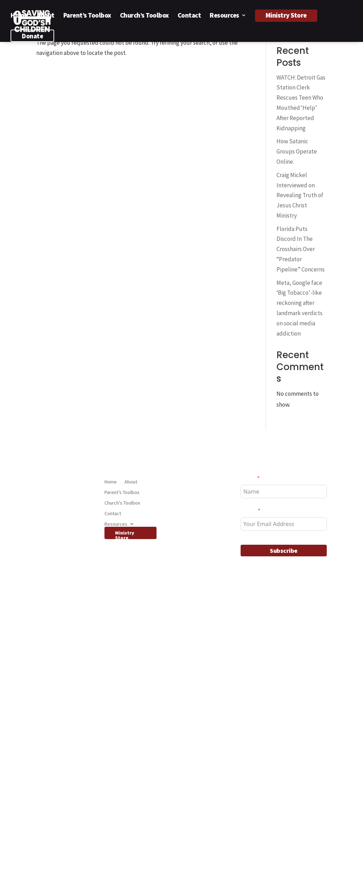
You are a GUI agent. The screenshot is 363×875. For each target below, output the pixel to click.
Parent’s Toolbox (87, 16)
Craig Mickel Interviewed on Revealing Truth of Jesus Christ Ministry (299, 195)
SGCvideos (185, 612)
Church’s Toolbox (144, 16)
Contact (189, 16)
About (46, 16)
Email (248, 510)
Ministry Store (286, 15)
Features (183, 758)
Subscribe (284, 550)
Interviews (185, 602)
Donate (32, 36)
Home (19, 16)
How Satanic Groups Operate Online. (296, 151)
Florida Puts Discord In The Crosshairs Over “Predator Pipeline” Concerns (300, 249)
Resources (224, 16)
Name (248, 477)
